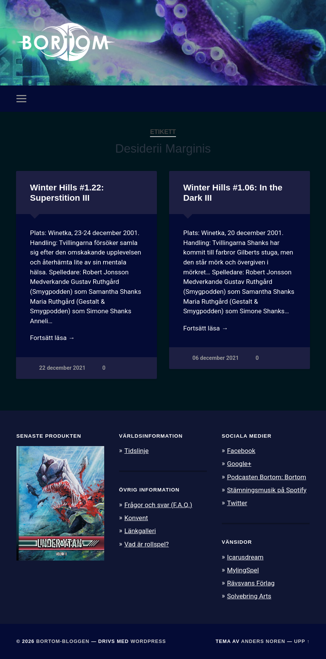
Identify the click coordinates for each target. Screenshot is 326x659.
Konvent (136, 518)
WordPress (148, 641)
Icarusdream (245, 557)
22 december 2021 (62, 368)
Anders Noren (263, 641)
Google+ (239, 463)
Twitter (237, 503)
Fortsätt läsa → (52, 338)
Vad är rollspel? (146, 544)
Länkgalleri (140, 531)
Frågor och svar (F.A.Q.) (158, 505)
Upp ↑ (302, 641)
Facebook (241, 450)
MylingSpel (243, 570)
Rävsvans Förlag (251, 583)
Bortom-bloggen (63, 641)
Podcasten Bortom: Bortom (266, 477)
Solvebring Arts (249, 596)
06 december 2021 (215, 358)
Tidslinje (136, 450)
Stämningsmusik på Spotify (267, 490)
